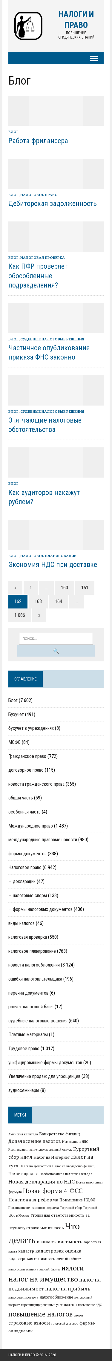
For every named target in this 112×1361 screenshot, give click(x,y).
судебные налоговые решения (52, 339)
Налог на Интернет (51, 1157)
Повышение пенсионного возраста (33, 1208)
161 (84, 588)
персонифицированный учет (41, 1305)
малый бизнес (49, 1269)
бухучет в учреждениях (31, 728)
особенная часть (24, 812)
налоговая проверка (42, 257)
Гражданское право (27, 756)
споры (78, 1315)
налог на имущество (43, 1279)
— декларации (22, 881)
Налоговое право (39, 194)
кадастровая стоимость (31, 1258)
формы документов (27, 854)
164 (58, 601)
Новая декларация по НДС (41, 1181)
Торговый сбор (71, 1208)
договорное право (26, 770)
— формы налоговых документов (40, 909)
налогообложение (56, 1297)
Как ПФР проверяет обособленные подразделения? (37, 275)
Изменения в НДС (75, 1142)
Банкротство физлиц (59, 1134)
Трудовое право (23, 1048)
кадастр (26, 1251)
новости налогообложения (34, 965)
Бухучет (16, 714)
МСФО (14, 742)
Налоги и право (21, 1355)
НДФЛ (26, 1157)
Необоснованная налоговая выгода (66, 1174)
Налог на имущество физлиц (73, 1166)
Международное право (30, 826)
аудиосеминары (23, 1090)
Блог (13, 131)
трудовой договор (64, 1323)
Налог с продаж (23, 1173)
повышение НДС (90, 1305)
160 (64, 588)
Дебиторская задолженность (52, 203)
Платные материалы (28, 1034)
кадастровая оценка (58, 1250)
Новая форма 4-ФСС (53, 1190)
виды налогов (21, 923)
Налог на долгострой (35, 1166)
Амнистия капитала (23, 1134)
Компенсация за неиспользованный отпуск (40, 1149)
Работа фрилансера (38, 141)
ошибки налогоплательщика (35, 979)
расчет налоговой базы (30, 1007)
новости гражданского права (36, 784)
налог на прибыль (67, 1288)
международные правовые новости (42, 839)
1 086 (19, 615)
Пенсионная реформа (33, 1199)
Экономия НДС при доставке (52, 564)
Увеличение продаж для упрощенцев (44, 1076)
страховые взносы (29, 1322)
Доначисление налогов (34, 1141)
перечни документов (28, 993)
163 (38, 601)
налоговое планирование (48, 555)
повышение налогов (40, 1313)
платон (70, 1304)
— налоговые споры (27, 895)
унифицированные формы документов (45, 1062)
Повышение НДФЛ (77, 1200)
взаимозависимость (59, 1241)
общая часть (20, 798)
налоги (73, 1267)
